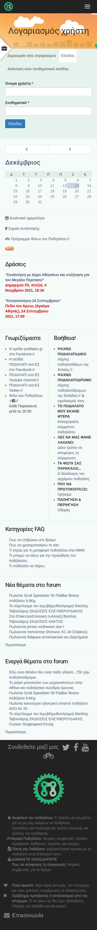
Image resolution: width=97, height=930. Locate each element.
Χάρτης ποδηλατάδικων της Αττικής (73, 364)
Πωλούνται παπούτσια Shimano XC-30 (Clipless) (48, 632)
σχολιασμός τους (71, 401)
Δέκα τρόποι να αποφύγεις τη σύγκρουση (70, 453)
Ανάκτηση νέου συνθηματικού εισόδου (38, 69)
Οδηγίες (64, 510)
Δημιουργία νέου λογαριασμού (32, 56)
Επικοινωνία (27, 915)
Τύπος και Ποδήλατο (28, 849)
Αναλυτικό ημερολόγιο (27, 218)
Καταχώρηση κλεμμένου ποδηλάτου (68, 427)
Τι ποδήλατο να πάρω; (27, 566)
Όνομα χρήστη (19, 83)
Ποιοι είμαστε (22, 885)
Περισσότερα (15, 645)
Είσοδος (69, 57)
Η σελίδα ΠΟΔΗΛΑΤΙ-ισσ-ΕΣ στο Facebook (24, 364)
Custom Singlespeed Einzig (31, 724)
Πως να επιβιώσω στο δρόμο (32, 540)
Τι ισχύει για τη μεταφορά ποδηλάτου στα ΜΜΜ (47, 550)
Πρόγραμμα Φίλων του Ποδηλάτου (40, 239)
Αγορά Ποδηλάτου (26, 838)
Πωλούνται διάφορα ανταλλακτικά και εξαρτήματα (48, 637)
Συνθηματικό (17, 103)
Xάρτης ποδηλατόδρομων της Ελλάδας (72, 390)
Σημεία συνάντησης (24, 228)
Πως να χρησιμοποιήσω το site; (34, 545)
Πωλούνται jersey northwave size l (36, 627)
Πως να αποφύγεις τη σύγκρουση (38, 864)
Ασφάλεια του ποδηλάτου (32, 818)
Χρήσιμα (64, 494)
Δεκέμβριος (22, 162)
